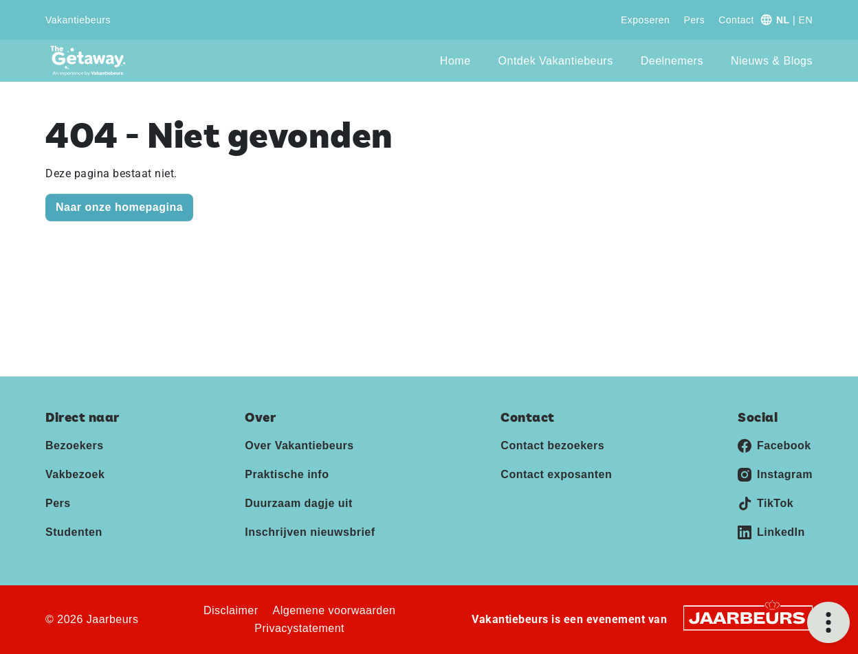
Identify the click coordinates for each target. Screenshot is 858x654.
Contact (736, 19)
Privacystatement (299, 628)
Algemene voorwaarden (334, 610)
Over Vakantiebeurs (299, 445)
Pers (694, 19)
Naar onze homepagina (119, 207)
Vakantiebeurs (78, 19)
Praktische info (287, 474)
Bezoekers (74, 445)
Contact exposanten (556, 474)
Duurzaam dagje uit (299, 503)
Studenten (73, 532)
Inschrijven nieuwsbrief (310, 532)
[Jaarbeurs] (748, 617)
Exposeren (645, 19)
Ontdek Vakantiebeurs (555, 61)
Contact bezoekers (552, 445)
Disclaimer (231, 610)
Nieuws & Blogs (772, 61)
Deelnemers (672, 61)
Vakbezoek (74, 474)
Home (455, 61)
